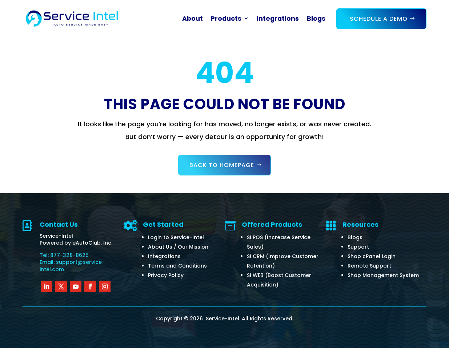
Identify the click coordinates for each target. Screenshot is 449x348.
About (192, 18)
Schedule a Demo (379, 19)
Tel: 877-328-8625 (64, 255)
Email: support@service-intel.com (72, 265)
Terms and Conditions (177, 265)
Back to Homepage (221, 165)
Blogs (316, 18)
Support (358, 246)
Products (226, 18)
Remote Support (369, 265)
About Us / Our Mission (178, 246)
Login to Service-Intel (176, 237)
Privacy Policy (166, 275)
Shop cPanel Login (372, 256)
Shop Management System (383, 275)
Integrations (278, 18)
